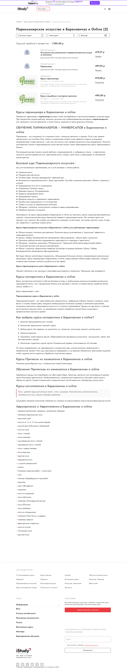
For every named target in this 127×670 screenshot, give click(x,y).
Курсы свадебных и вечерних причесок (58, 96)
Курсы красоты (45, 573)
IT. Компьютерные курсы (25, 573)
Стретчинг (44, 578)
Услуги (19, 619)
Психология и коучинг (48, 586)
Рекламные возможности (27, 615)
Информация (22, 602)
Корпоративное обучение (27, 632)
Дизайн (68, 573)
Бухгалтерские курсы (48, 582)
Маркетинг (20, 578)
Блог (18, 606)
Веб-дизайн (93, 582)
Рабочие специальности (98, 573)
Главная (18, 22)
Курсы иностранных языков (26, 586)
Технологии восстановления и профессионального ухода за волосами (66, 53)
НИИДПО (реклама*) (47, 50)
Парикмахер (46, 66)
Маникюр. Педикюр (96, 578)
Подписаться (88, 647)
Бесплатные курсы (24, 624)
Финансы (68, 586)
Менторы (20, 628)
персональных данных (91, 642)
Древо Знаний (45, 78)
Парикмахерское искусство (26, 582)
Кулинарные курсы (72, 578)
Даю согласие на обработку (82, 642)
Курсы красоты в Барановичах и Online (37, 22)
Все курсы (43, 9)
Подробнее (99, 84)
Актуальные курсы (24, 568)
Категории (62, 35)
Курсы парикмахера (49, 80)
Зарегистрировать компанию (88, 608)
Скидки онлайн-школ (26, 611)
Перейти (98, 56)
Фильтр (94, 35)
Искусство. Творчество (73, 582)
